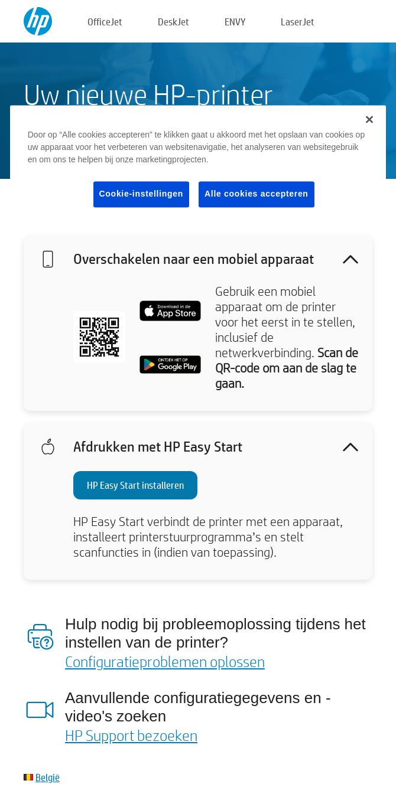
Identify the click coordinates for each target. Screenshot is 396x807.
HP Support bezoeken (131, 735)
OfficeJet (104, 21)
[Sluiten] (369, 119)
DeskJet (173, 21)
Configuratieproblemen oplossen (165, 661)
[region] (198, 165)
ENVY (235, 21)
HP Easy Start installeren (135, 485)
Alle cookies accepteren (257, 193)
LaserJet (297, 21)
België (47, 777)
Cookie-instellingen (141, 193)
